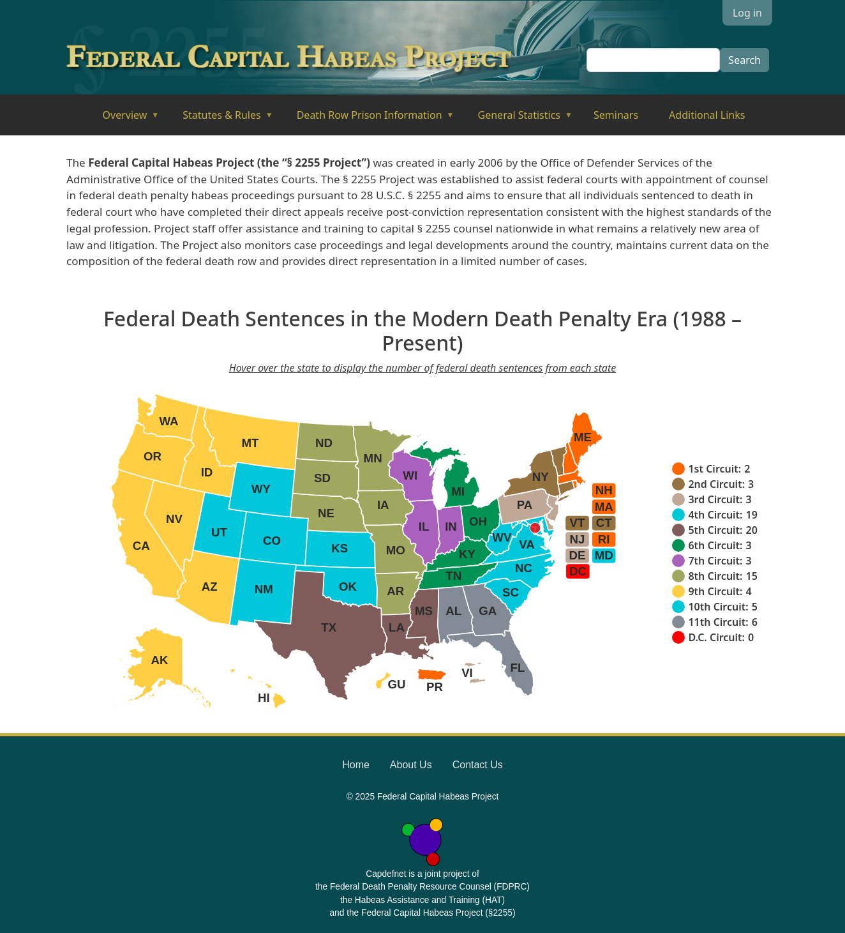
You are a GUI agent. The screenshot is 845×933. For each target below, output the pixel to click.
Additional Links (707, 115)
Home (356, 764)
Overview (122, 119)
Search (744, 60)
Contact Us (477, 764)
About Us (411, 764)
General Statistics (516, 119)
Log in (747, 13)
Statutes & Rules (219, 119)
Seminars (616, 115)
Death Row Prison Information (366, 119)
